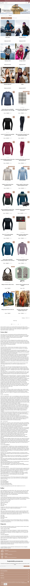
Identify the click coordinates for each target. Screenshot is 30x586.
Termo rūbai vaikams (5, 466)
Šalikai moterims (4, 495)
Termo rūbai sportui (4, 475)
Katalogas (6, 15)
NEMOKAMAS (7, 0)
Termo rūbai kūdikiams (5, 444)
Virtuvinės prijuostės (5, 534)
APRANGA (10, 15)
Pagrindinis (2, 15)
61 (18, 324)
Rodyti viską (15, 320)
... (16, 324)
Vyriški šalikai (3, 509)
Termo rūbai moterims (5, 338)
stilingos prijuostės (20, 537)
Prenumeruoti (26, 566)
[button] (20, 18)
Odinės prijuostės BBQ (5, 528)
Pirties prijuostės (4, 539)
